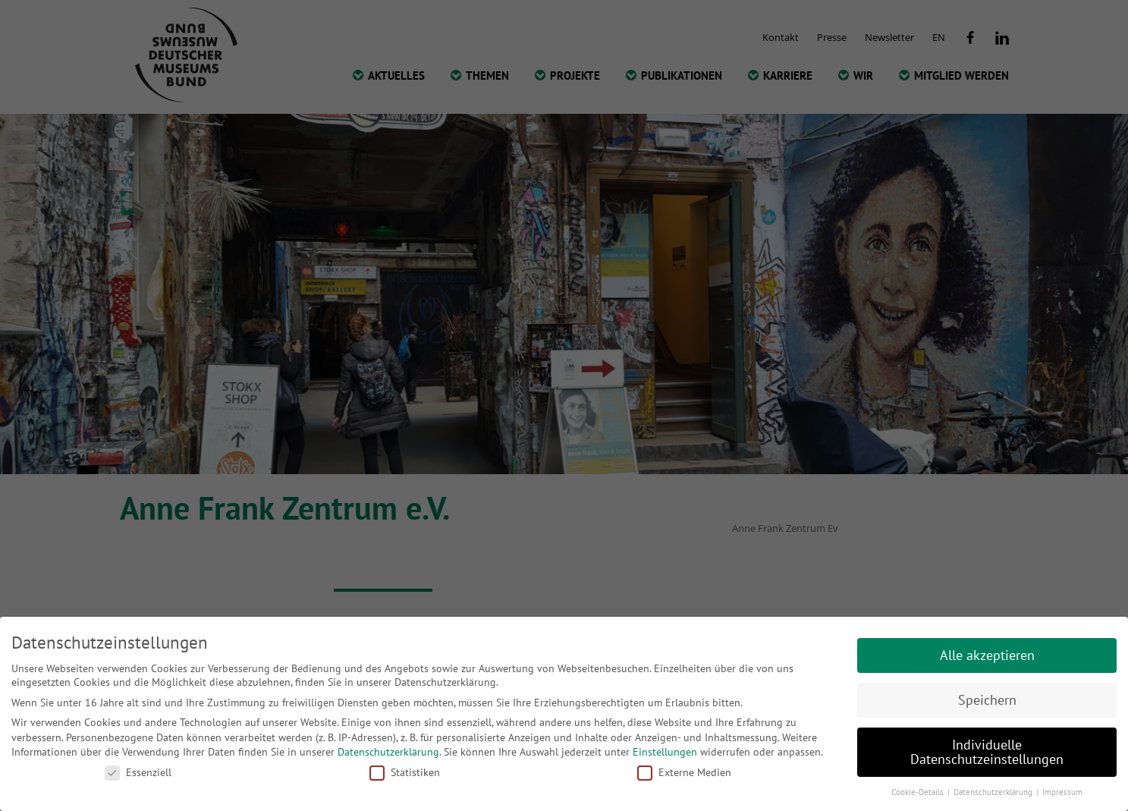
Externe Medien (684, 772)
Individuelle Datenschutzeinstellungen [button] (987, 752)
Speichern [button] (987, 700)
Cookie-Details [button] (918, 792)
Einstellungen (665, 752)
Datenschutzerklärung (388, 752)
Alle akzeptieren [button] (987, 655)
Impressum (1062, 792)
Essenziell (138, 772)
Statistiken (404, 772)
